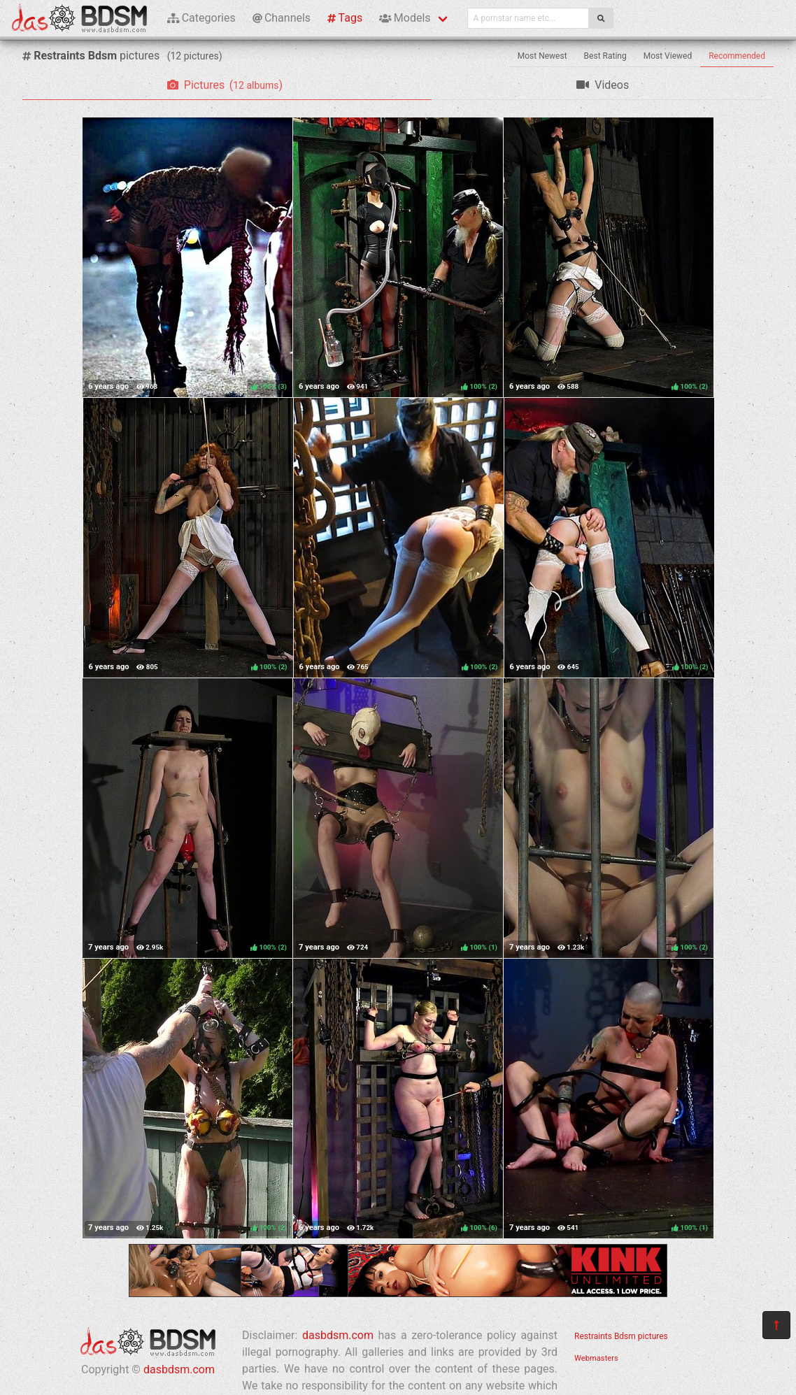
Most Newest (542, 56)
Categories (201, 17)
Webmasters (596, 1358)
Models (404, 17)
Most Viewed (668, 56)
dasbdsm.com (179, 1369)
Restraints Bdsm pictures (621, 1336)
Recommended (737, 56)
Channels (282, 17)
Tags (344, 17)
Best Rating (605, 56)
